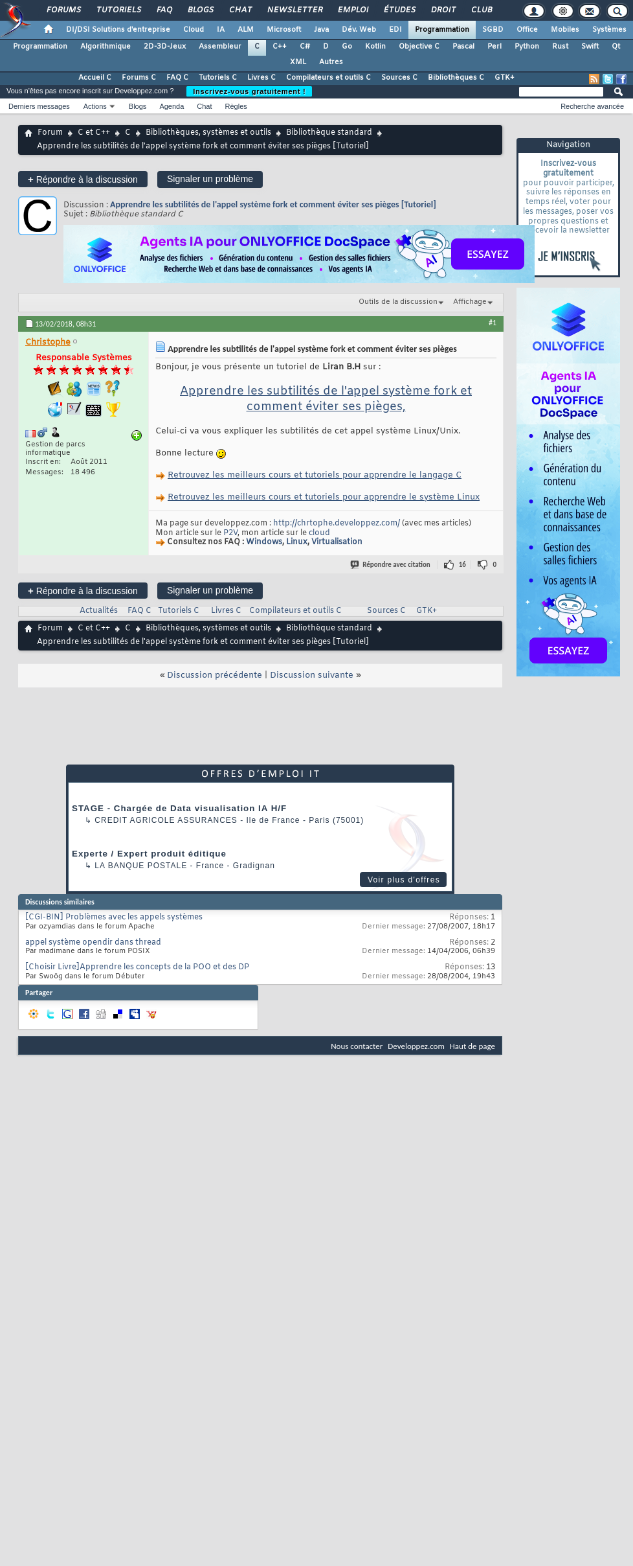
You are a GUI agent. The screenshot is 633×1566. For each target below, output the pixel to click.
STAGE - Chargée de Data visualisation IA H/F (179, 808)
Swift (590, 46)
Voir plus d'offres (404, 879)
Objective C (419, 46)
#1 (492, 322)
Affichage (470, 301)
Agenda (171, 106)
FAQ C (177, 77)
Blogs (200, 10)
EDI (395, 29)
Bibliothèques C (456, 77)
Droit (442, 10)
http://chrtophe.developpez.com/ (336, 523)
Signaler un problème (210, 179)
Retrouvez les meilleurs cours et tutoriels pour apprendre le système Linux (324, 497)
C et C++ (94, 133)
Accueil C (94, 77)
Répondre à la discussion (83, 179)
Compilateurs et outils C (328, 77)
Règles (236, 106)
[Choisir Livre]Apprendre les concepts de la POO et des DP (137, 967)
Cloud (193, 29)
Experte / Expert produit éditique (149, 853)
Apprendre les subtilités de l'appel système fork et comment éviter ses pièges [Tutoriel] (273, 204)
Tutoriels (118, 10)
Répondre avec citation (390, 564)
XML (298, 62)
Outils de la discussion (398, 301)
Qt (616, 46)
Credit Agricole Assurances (166, 820)
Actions (95, 106)
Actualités (99, 611)
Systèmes (609, 29)
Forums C (139, 77)
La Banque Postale (140, 865)
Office (527, 29)
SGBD (493, 29)
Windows (264, 543)
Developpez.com (416, 1046)
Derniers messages (39, 106)
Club (481, 10)
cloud (319, 533)
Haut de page (472, 1046)
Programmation (442, 29)
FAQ (164, 10)
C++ (279, 46)
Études (399, 10)
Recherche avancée (592, 106)
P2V (230, 533)
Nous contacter (357, 1046)
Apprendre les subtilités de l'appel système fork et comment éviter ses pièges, (326, 399)
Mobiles (565, 29)
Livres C (261, 77)
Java (321, 29)
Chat (239, 10)
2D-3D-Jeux (165, 46)
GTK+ (504, 77)
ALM (246, 29)
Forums (63, 10)
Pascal (463, 46)
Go (347, 46)
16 (462, 564)
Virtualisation (336, 543)
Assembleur (220, 46)
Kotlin (375, 46)
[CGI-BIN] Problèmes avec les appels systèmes (114, 917)
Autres (331, 62)
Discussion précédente (214, 675)
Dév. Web (359, 29)
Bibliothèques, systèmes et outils (208, 133)
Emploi (352, 10)
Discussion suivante (311, 675)
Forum (50, 133)
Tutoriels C (218, 77)
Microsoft (284, 29)
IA (221, 29)
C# (305, 46)
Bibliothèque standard (329, 133)
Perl (494, 46)
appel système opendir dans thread (93, 943)
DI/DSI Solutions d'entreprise (118, 29)
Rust (560, 46)
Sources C (399, 77)
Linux (296, 543)
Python (527, 46)
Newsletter (294, 10)
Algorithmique (105, 46)
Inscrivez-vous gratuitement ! (249, 91)
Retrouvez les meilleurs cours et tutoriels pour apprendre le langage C (314, 475)
